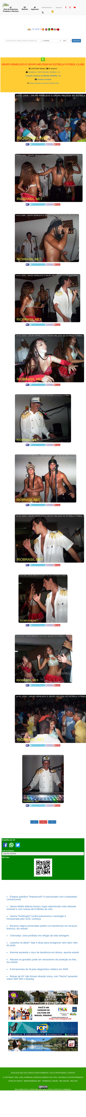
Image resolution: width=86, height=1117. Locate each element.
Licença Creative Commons (59, 1089)
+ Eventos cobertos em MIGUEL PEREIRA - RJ (43, 76)
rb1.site (74, 1081)
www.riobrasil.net (32, 1081)
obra (21, 1089)
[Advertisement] (43, 49)
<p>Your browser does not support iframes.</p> (43, 146)
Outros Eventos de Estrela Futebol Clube (44, 83)
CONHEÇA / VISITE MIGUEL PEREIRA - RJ (44, 72)
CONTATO (71, 1073)
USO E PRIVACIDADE (58, 1073)
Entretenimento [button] (47, 7)
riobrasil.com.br (50, 1081)
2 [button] (43, 822)
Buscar (76, 40)
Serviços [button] (59, 7)
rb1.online (64, 1081)
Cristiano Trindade (44, 79)
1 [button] (34, 822)
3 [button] (52, 822)
